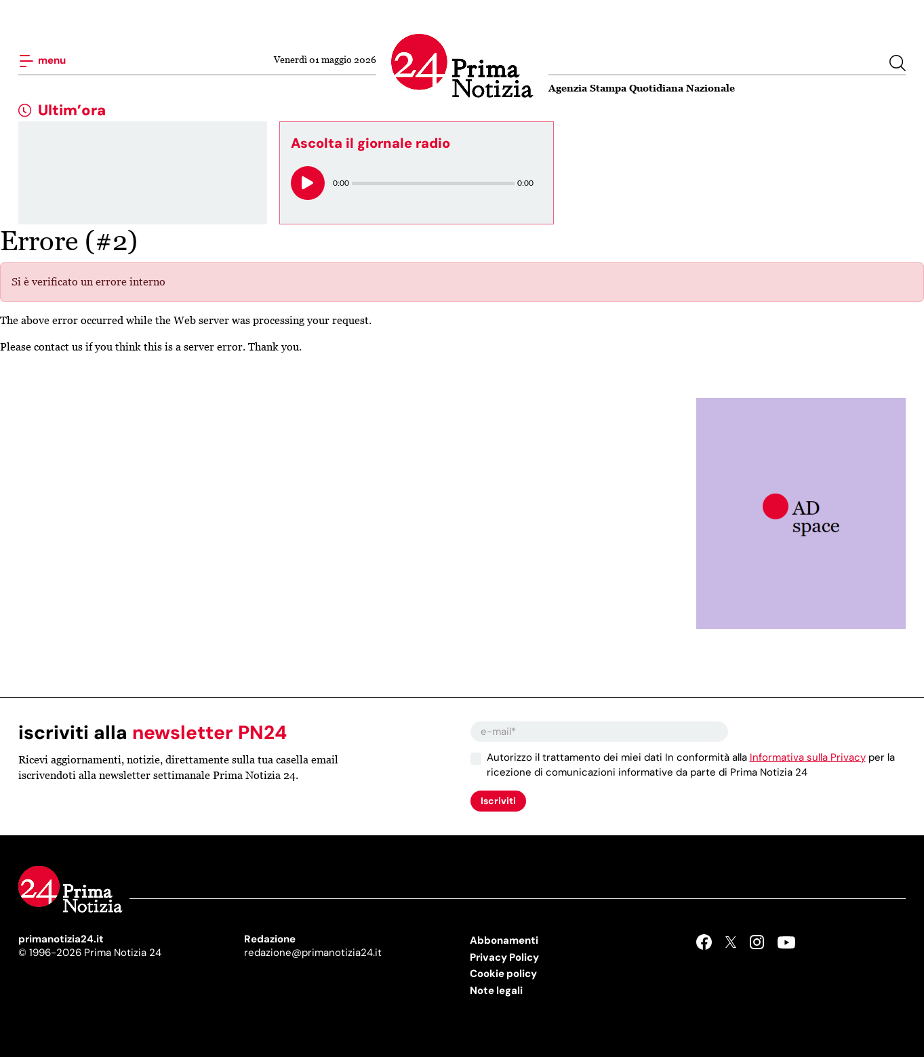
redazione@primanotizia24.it (313, 952)
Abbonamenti (504, 940)
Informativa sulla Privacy (808, 757)
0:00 (341, 183)
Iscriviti (498, 801)
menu (42, 61)
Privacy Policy (504, 957)
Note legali (496, 990)
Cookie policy (503, 973)
